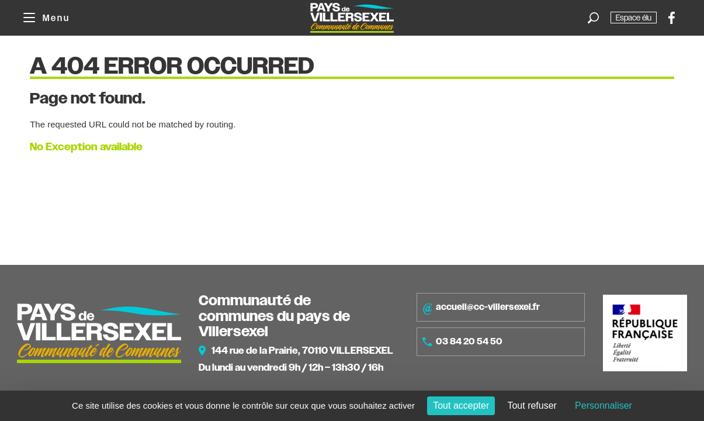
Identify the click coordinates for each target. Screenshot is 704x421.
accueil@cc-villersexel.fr (481, 307)
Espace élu (633, 17)
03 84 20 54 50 (462, 341)
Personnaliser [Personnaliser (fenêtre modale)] (603, 405)
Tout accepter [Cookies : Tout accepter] (461, 405)
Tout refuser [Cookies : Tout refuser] (531, 405)
